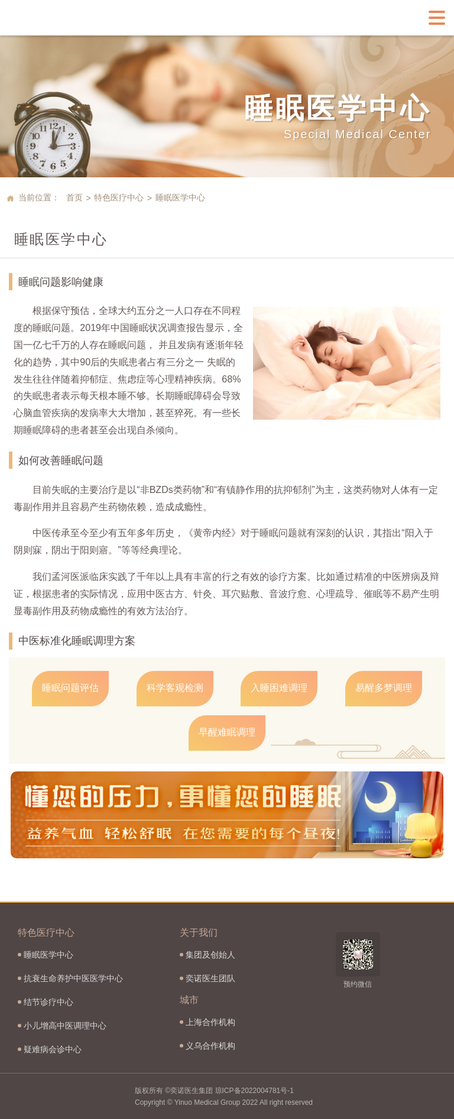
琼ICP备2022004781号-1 (254, 1090)
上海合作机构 (210, 1022)
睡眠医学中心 (48, 954)
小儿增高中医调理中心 (65, 1025)
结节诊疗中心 (48, 1002)
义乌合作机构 (210, 1045)
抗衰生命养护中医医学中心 (73, 978)
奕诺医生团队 (210, 978)
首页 (74, 197)
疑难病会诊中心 (53, 1049)
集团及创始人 (210, 954)
